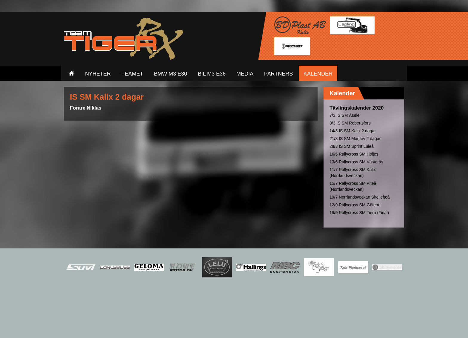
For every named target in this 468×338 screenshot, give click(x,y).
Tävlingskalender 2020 (357, 108)
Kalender (342, 93)
